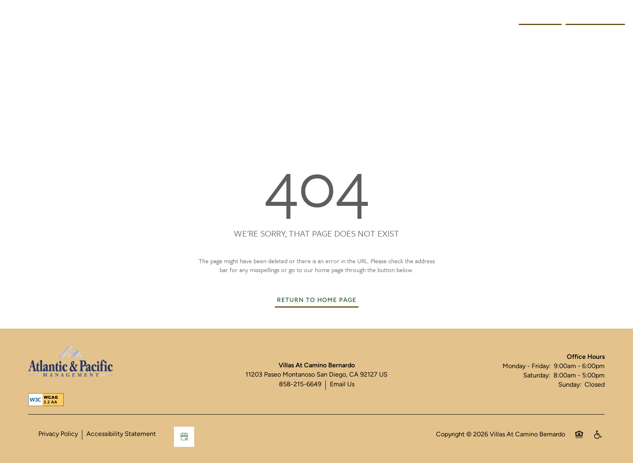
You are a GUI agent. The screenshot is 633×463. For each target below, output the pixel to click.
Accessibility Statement (121, 434)
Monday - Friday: (527, 366)
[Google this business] (184, 437)
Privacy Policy (58, 434)
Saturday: (536, 376)
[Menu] (14, 18)
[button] (595, 18)
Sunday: (569, 385)
